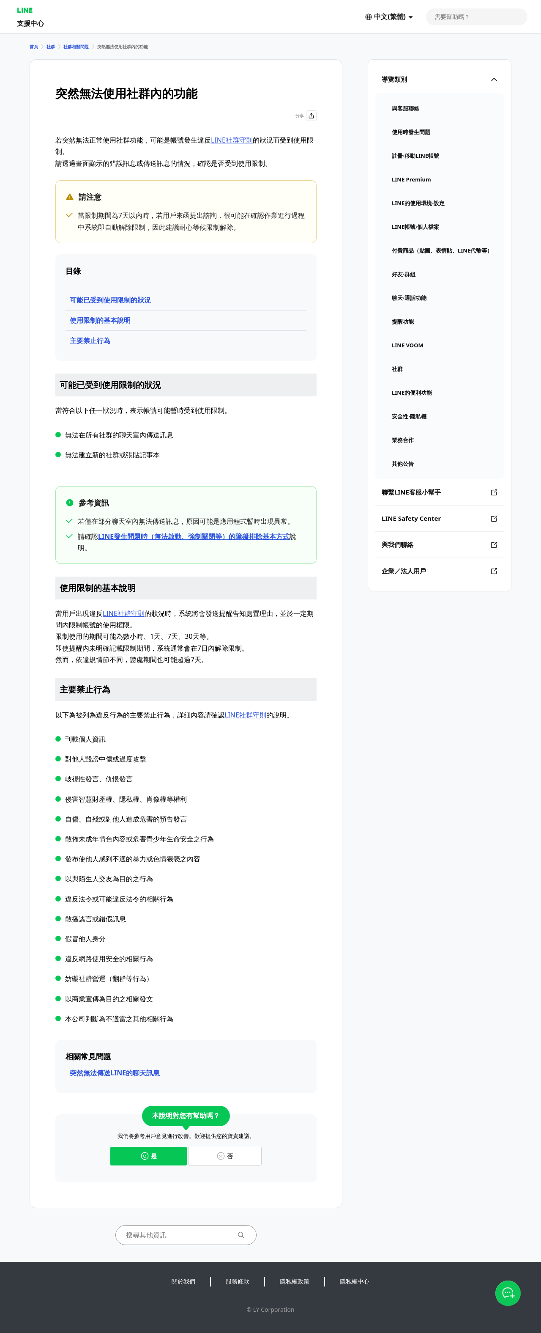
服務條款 (237, 1281)
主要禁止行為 (90, 340)
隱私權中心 (354, 1281)
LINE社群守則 (232, 140)
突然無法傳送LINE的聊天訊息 (115, 1072)
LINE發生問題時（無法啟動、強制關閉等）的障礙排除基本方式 (194, 536)
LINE (25, 9)
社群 (50, 46)
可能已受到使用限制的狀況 (110, 300)
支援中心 (30, 23)
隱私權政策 (294, 1281)
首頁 (34, 46)
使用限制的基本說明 (100, 320)
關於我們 (183, 1281)
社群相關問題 (76, 46)
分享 (306, 115)
